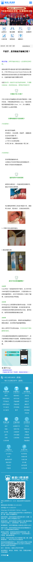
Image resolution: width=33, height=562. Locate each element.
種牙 (6, 395)
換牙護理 (24, 465)
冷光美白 (9, 453)
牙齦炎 (27, 432)
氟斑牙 (27, 404)
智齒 (6, 429)
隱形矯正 (16, 395)
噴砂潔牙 (9, 462)
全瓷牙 (27, 398)
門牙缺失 (6, 401)
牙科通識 (16, 434)
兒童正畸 (24, 459)
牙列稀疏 (16, 407)
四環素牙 (27, 407)
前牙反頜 (16, 398)
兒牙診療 (24, 468)
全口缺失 (6, 410)
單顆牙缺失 (6, 398)
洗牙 (8, 456)
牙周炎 (27, 426)
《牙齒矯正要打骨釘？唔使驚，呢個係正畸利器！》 (16, 372)
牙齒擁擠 (16, 401)
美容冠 (27, 395)
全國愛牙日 (16, 426)
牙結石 (9, 465)
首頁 (7, 46)
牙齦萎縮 (27, 440)
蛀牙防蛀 (24, 453)
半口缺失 (6, 407)
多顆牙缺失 (6, 404)
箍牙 (10, 46)
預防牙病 (16, 429)
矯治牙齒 (4, 61)
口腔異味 (16, 437)
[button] (6, 24)
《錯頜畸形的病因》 (7, 370)
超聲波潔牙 (8, 459)
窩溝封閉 (24, 456)
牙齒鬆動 (27, 437)
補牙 (6, 426)
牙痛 (6, 437)
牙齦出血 (27, 429)
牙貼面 (27, 413)
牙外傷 (24, 462)
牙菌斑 (9, 468)
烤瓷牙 (27, 401)
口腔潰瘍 (6, 440)
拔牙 (6, 434)
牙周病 (27, 434)
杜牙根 (6, 432)
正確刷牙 (16, 432)
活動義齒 (27, 410)
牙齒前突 (16, 404)
